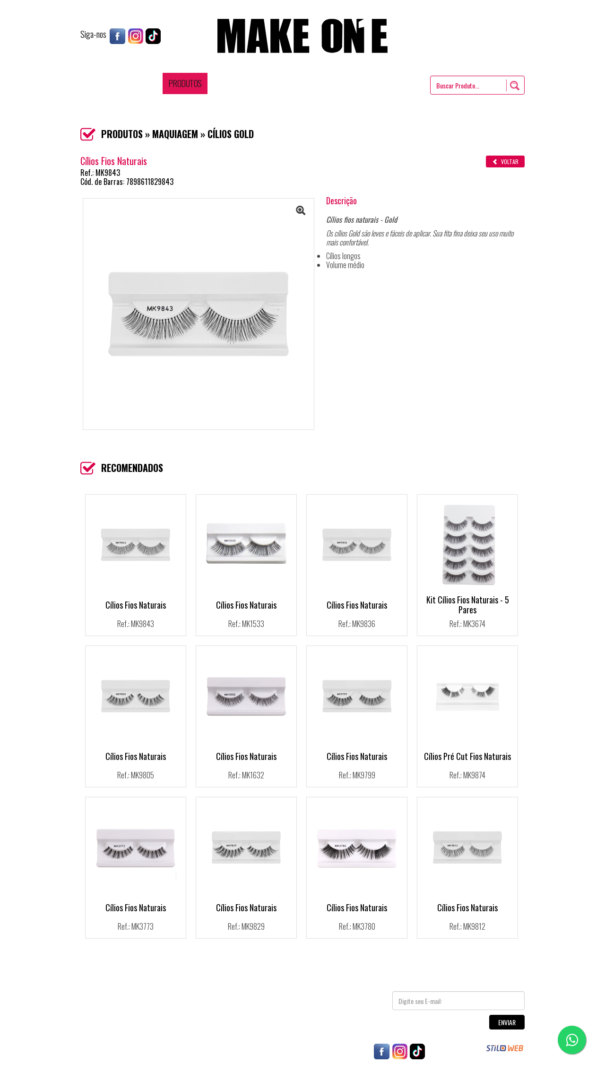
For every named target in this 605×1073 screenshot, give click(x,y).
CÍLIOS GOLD (230, 134)
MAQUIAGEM (175, 134)
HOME (107, 83)
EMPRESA (142, 83)
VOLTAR (505, 161)
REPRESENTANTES (338, 83)
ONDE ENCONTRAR (270, 83)
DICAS (222, 83)
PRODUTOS (185, 83)
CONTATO (391, 83)
